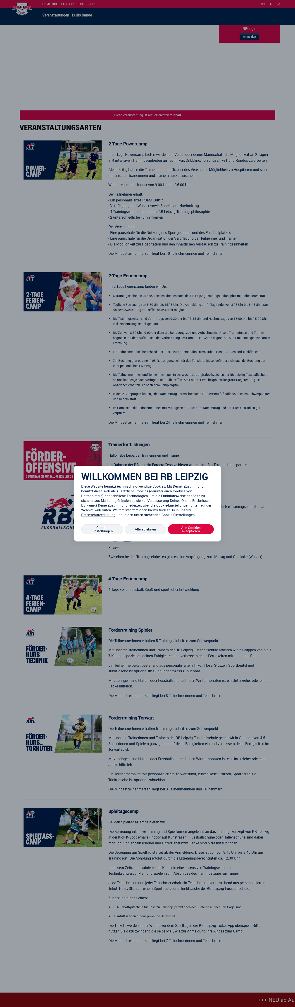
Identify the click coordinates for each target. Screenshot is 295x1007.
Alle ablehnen (145, 529)
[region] (147, 503)
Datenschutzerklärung (98, 514)
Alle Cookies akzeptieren (191, 529)
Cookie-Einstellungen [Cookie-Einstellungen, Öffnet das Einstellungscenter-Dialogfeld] (102, 529)
